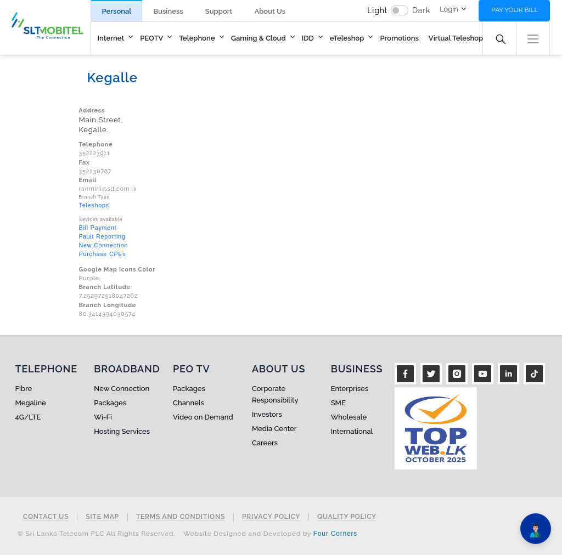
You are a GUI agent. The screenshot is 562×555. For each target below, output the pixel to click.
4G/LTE (28, 417)
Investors (267, 414)
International (352, 431)
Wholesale (349, 417)
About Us (269, 11)
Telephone (197, 38)
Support (219, 11)
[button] (532, 37)
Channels (188, 403)
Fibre (23, 388)
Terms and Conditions (180, 516)
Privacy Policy (271, 516)
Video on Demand (203, 417)
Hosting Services (122, 431)
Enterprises (349, 388)
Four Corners (335, 533)
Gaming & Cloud (258, 38)
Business (168, 11)
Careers (265, 443)
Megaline (30, 403)
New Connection (103, 245)
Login (449, 9)
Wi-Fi (103, 417)
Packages (110, 403)
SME (338, 403)
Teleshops (94, 205)
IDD (308, 38)
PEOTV (151, 38)
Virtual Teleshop (456, 38)
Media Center (274, 428)
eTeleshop (347, 38)
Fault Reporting (102, 236)
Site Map (102, 516)
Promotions (399, 38)
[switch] (399, 10)
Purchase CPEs (102, 254)
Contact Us (46, 516)
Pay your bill (514, 10)
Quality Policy (346, 516)
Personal (117, 11)
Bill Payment (98, 227)
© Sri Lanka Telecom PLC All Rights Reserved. (96, 533)
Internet (111, 38)
